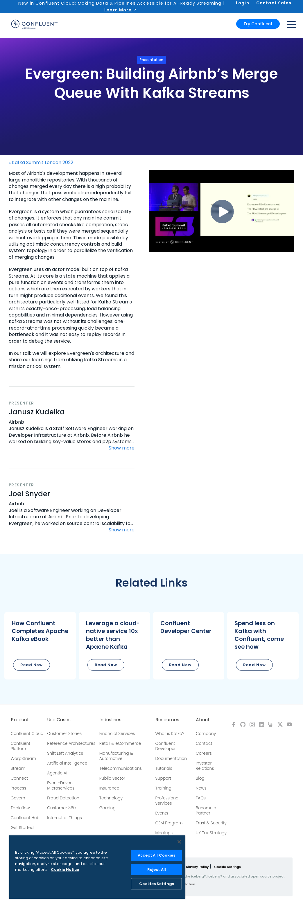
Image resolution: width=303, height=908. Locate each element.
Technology (111, 798)
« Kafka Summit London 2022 (41, 162)
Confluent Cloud (27, 733)
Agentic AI (57, 773)
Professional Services (167, 800)
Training (163, 788)
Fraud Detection (63, 798)
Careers (204, 753)
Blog (200, 778)
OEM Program (169, 823)
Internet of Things (64, 818)
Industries (110, 720)
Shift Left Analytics (65, 753)
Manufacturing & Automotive (116, 755)
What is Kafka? (169, 733)
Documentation (171, 758)
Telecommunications (120, 768)
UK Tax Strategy (211, 833)
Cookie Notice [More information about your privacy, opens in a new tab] (65, 869)
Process (18, 788)
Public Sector (112, 778)
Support (163, 778)
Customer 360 (61, 808)
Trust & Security (211, 823)
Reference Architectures (71, 743)
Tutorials (163, 768)
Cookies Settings (156, 884)
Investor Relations (205, 765)
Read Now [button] (31, 665)
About (203, 720)
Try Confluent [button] (257, 24)
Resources (167, 720)
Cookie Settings (227, 866)
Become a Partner (206, 810)
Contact (204, 743)
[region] (97, 867)
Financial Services (117, 733)
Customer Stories (64, 733)
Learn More (118, 10)
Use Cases (59, 720)
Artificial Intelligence (67, 763)
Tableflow (20, 808)
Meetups (164, 833)
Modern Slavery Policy (190, 866)
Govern (18, 798)
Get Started (22, 827)
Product (20, 720)
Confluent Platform (21, 745)
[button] (40, 645)
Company (206, 733)
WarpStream (23, 758)
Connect (19, 778)
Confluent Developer (165, 745)
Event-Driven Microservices (60, 785)
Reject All (156, 869)
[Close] (179, 842)
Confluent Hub (25, 818)
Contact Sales (273, 3)
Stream (18, 768)
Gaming (107, 808)
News (201, 788)
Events (161, 813)
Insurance (109, 788)
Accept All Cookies (156, 855)
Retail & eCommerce (120, 743)
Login (242, 3)
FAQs (201, 798)
